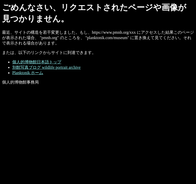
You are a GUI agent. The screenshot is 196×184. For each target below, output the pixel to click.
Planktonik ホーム (27, 73)
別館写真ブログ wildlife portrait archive (46, 67)
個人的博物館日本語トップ (36, 62)
